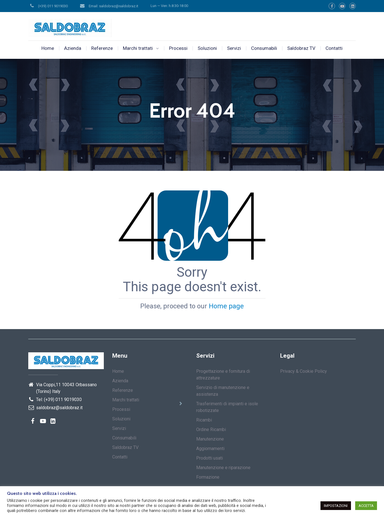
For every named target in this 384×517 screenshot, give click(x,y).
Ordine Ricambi (211, 429)
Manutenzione (210, 439)
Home (47, 48)
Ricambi (204, 420)
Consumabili (264, 48)
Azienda (72, 48)
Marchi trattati (138, 48)
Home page (226, 306)
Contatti (334, 48)
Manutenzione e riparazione (223, 467)
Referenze (102, 48)
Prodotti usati (209, 458)
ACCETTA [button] (366, 506)
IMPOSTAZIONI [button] (336, 506)
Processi (178, 48)
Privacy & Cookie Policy (303, 371)
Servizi (234, 48)
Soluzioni (207, 48)
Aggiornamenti (210, 448)
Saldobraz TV (301, 48)
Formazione (207, 477)
